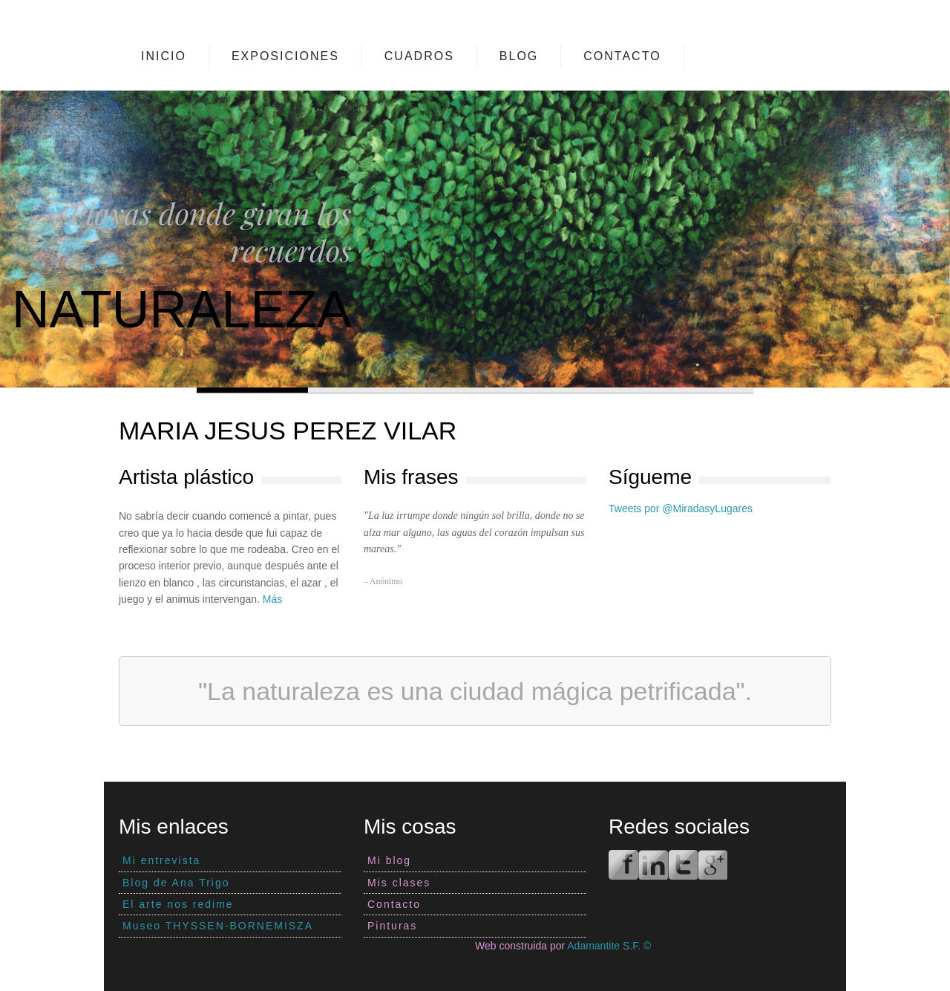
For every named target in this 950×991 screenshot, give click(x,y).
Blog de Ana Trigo (176, 883)
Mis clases (398, 883)
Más (272, 599)
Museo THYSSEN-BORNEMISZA (217, 926)
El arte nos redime (178, 904)
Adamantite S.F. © (609, 946)
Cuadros (419, 56)
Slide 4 (586, 390)
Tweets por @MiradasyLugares (681, 508)
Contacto (622, 56)
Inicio (163, 56)
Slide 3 (475, 390)
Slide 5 (697, 390)
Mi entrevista (161, 860)
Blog (518, 56)
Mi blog (389, 860)
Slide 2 (363, 390)
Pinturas (392, 926)
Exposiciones (285, 56)
